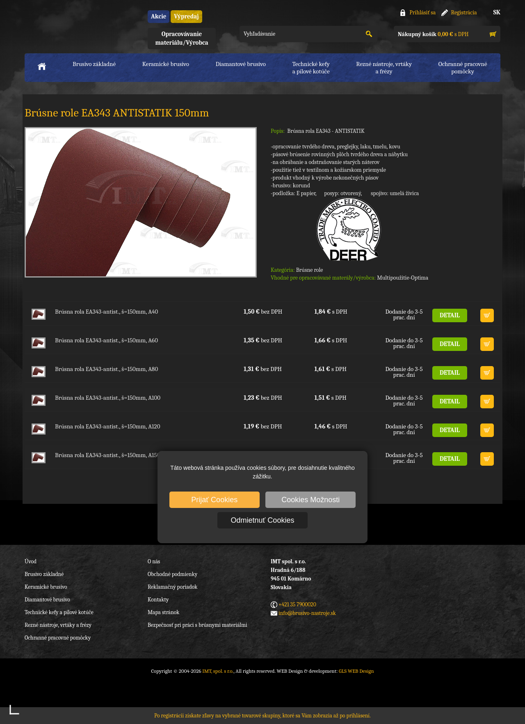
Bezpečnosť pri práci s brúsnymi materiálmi (197, 625)
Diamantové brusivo (241, 64)
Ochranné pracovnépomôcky (462, 67)
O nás (154, 561)
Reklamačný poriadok (172, 587)
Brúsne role (309, 269)
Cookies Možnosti (310, 500)
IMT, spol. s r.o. (70, 24)
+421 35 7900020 (297, 604)
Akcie (158, 16)
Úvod (31, 561)
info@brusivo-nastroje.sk (307, 613)
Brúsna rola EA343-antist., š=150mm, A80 (106, 369)
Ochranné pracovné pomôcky (58, 638)
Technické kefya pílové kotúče (311, 67)
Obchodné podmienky (172, 574)
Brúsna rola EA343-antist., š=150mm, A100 (107, 397)
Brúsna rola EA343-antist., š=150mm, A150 (107, 455)
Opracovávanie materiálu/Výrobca (181, 38)
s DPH (433, 34)
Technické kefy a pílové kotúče (59, 612)
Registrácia (464, 12)
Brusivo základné (94, 64)
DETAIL (450, 315)
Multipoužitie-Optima (402, 277)
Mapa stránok (163, 612)
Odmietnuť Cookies (262, 520)
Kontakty (158, 600)
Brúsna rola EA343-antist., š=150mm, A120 (107, 426)
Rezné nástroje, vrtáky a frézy (58, 625)
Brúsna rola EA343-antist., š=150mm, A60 (106, 340)
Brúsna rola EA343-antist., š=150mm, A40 (106, 311)
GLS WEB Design (356, 671)
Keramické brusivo (165, 64)
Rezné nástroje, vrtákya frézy (384, 67)
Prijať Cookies (214, 500)
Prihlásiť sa (422, 12)
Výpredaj (186, 16)
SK (496, 12)
